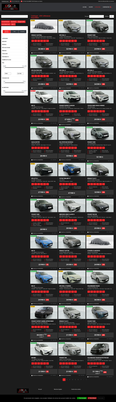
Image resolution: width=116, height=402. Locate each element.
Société (91, 7)
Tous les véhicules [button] (7, 32)
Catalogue (97, 7)
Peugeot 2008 (21, 21)
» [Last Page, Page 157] (86, 379)
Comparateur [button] (107, 7)
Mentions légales (58, 389)
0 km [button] (15, 31)
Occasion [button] (22, 31)
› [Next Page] (83, 379)
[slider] (4, 67)
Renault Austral (5, 21)
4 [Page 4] (72, 379)
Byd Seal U (13, 21)
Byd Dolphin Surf (6, 24)
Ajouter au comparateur (38, 52)
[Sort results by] (96, 16)
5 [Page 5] (75, 379)
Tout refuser (92, 398)
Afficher (107, 16)
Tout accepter (82, 398)
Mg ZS (13, 24)
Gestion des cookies (76, 389)
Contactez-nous (5, 1)
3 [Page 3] (69, 379)
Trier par (87, 16)
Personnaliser (101, 398)
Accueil (85, 7)
